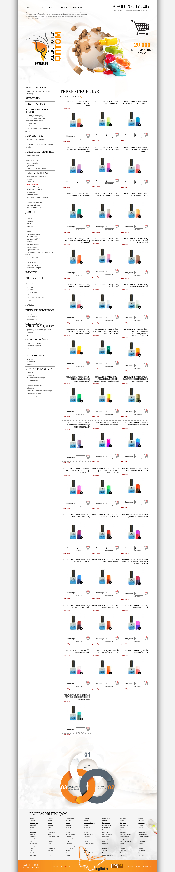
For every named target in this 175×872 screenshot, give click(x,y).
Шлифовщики (32, 319)
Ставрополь (51, 848)
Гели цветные (34, 135)
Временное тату (35, 104)
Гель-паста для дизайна (35, 142)
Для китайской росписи (35, 297)
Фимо (29, 231)
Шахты (86, 855)
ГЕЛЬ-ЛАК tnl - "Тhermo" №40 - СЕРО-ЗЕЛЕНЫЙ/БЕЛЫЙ (136, 285)
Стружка (30, 221)
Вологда (50, 825)
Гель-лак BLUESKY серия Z (36, 187)
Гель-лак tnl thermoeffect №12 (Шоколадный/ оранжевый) (134, 470)
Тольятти (50, 850)
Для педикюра (32, 316)
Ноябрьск (123, 839)
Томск (68, 850)
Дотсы (29, 300)
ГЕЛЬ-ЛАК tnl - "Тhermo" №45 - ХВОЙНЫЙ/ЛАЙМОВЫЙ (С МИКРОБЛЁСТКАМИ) (78, 379)
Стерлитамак (70, 848)
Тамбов (140, 848)
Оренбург (51, 841)
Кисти (29, 283)
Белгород (68, 820)
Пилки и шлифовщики (39, 310)
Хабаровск (69, 853)
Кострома (141, 829)
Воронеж (68, 825)
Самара (50, 846)
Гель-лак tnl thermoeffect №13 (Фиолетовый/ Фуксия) (76, 516)
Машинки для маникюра (36, 378)
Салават (140, 843)
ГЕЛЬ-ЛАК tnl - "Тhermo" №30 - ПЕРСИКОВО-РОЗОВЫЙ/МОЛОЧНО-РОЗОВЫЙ (135, 150)
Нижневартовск (124, 836)
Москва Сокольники (126, 834)
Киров (68, 829)
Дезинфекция (32, 123)
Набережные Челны (53, 836)
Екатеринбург (124, 825)
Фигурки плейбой (33, 239)
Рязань (122, 843)
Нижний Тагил (34, 839)
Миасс (50, 834)
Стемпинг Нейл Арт (37, 339)
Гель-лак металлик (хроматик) (38, 197)
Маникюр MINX (32, 236)
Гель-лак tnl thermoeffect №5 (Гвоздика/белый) (77, 651)
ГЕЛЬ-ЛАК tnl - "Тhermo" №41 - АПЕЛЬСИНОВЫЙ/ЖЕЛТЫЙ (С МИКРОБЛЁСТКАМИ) (78, 331)
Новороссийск (70, 839)
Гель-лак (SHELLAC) (36, 173)
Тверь (31, 850)
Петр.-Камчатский (125, 841)
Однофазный (31, 166)
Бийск (122, 820)
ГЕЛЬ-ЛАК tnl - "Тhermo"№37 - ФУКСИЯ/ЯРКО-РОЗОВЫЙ (107, 424)
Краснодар (33, 832)
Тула (85, 850)
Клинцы (104, 829)
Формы (29, 364)
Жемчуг (29, 242)
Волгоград (141, 823)
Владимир (123, 823)
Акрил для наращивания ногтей (38, 91)
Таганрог (123, 848)
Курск (86, 832)
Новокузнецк (52, 839)
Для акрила (31, 287)
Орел (31, 841)
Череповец (33, 855)
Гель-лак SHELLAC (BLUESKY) (36, 176)
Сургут (86, 848)
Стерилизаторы (32, 380)
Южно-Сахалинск (107, 855)
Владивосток (106, 823)
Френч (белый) (32, 163)
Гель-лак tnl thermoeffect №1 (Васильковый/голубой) (135, 424)
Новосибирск (88, 839)
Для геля (30, 290)
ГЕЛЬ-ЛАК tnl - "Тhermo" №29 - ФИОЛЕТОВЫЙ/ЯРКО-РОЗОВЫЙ (107, 149)
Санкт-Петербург (71, 846)
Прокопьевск (33, 843)
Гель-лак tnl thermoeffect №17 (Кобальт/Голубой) (76, 560)
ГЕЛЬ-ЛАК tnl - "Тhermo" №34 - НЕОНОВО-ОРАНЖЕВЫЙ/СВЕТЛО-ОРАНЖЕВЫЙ (77, 240)
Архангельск (106, 818)
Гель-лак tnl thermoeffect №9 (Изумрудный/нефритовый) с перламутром (77, 697)
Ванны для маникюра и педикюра (39, 391)
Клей (28, 126)
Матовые (30, 359)
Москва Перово (88, 834)
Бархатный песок (33, 249)
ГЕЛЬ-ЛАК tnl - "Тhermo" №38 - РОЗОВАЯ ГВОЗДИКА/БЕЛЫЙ (78, 285)
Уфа (49, 853)
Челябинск (141, 853)
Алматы (50, 818)
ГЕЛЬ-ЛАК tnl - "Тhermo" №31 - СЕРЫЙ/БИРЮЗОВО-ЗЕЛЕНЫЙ (78, 194)
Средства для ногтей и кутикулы (39, 330)
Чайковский (105, 853)
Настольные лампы (34, 393)
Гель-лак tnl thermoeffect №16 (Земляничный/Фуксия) (134, 516)
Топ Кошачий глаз (33, 205)
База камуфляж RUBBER (35, 202)
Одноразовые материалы (36, 335)
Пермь (104, 841)
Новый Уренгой (106, 839)
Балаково (32, 820)
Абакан (32, 818)
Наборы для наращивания (36, 168)
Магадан (123, 832)
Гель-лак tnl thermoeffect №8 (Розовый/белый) (135, 651)
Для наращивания (33, 314)
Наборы (29, 179)
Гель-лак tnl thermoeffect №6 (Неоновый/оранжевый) (106, 651)
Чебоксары (123, 853)
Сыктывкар (105, 848)
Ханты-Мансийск (89, 853)
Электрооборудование (39, 369)
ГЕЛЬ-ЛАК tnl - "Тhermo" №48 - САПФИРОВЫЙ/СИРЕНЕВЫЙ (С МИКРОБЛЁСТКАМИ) (78, 425)
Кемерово (32, 829)
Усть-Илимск (33, 853)
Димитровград (106, 825)
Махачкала (33, 834)
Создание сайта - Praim (61, 866)
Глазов (86, 825)
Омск (140, 839)
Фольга (29, 224)
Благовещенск (34, 823)
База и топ (30, 182)
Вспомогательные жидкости (36, 110)
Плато (29, 348)
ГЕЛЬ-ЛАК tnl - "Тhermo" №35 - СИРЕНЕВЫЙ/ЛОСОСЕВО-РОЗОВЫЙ (105, 239)
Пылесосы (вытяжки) (35, 383)
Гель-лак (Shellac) (72, 97)
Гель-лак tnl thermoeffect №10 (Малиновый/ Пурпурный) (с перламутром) (76, 471)
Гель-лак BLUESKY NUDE (35, 208)
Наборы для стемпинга (35, 343)
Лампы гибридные (33, 396)
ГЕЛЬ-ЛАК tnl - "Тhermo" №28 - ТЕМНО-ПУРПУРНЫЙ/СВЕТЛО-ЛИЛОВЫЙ (78, 150)
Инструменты (34, 278)
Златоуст (141, 825)
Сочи (31, 848)
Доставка (52, 7)
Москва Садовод (107, 834)
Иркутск (68, 827)
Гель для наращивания (39, 151)
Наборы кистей (32, 295)
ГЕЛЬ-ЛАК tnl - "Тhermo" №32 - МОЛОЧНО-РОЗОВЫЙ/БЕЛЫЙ (107, 194)
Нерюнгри (87, 836)
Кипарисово (51, 829)
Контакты (77, 7)
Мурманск (33, 836)
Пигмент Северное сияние (36, 260)
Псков (50, 843)
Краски (29, 304)
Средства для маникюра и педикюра (39, 325)
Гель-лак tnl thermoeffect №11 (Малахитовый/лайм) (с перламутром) (105, 471)
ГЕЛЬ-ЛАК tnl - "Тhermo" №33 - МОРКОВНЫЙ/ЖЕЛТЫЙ (136, 194)
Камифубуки (31, 262)
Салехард (32, 846)
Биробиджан (142, 820)
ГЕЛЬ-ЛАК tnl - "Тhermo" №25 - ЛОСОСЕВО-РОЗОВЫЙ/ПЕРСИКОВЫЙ (78, 104)
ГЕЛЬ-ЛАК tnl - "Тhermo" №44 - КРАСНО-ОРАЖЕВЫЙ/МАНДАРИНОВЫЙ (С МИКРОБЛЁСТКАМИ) (136, 332)
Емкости (31, 272)
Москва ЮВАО (142, 834)
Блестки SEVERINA (33, 216)
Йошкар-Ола (106, 827)
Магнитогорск (142, 832)
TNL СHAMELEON (32, 200)
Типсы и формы (35, 355)
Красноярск (51, 832)
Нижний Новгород (143, 836)
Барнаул (50, 820)
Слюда (29, 229)
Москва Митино (70, 834)
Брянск (68, 823)
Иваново (32, 827)
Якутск (122, 855)
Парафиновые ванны (34, 385)
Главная (29, 7)
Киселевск (87, 829)
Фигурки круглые (33, 244)
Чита (49, 855)
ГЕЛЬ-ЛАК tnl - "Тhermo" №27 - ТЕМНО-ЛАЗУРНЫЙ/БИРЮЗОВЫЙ (135, 103)
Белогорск (87, 820)
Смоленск (141, 846)
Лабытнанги (105, 832)
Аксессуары (32, 98)
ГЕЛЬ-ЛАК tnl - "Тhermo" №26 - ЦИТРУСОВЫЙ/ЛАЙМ (107, 103)
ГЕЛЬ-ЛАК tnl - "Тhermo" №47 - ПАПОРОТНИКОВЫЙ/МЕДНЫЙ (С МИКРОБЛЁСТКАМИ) (135, 379)
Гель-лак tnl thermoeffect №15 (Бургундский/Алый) (105, 516)
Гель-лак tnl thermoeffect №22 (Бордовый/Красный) (76, 606)
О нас (40, 7)
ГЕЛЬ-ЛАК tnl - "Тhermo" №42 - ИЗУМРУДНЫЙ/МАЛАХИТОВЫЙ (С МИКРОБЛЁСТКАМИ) (106, 331)
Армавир (86, 818)
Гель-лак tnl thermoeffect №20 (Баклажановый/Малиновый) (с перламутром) (134, 561)
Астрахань (123, 818)
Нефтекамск (105, 836)
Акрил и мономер (36, 87)
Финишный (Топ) (33, 155)
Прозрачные (31, 362)
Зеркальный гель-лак (34, 189)
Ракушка (30, 226)
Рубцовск (105, 843)
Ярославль (141, 855)
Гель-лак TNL (31, 192)
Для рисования (32, 292)
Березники (105, 820)
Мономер (30, 94)
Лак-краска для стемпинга (36, 351)
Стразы (29, 218)
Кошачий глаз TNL (33, 195)
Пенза (86, 841)
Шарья (68, 855)
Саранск (86, 846)
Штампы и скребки (34, 346)
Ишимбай (87, 827)
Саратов (104, 846)
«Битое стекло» (32, 257)
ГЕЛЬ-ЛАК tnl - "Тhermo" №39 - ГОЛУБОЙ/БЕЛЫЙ (107, 285)
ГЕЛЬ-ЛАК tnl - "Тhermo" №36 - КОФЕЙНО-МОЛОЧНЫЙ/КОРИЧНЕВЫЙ (136, 240)
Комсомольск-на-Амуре (127, 829)
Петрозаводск (142, 841)
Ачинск (140, 818)
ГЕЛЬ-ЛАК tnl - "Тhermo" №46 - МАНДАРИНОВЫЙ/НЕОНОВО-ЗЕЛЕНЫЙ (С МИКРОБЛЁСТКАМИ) (106, 379)
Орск (67, 841)
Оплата (64, 7)
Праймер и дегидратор (35, 115)
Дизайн (30, 212)
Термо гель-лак (32, 184)
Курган (68, 832)
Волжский (33, 825)
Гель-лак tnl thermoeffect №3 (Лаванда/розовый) (135, 606)
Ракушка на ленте (33, 234)
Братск (50, 823)
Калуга (140, 827)
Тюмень (104, 850)
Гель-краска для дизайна (36, 139)
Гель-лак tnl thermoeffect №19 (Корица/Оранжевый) (105, 560)
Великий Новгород (89, 823)
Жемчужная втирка (34, 268)
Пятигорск (69, 843)
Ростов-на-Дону (89, 843)
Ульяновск (141, 850)
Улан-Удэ (123, 850)
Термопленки (32, 247)
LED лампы (30, 388)
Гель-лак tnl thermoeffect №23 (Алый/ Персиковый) (105, 606)
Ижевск (50, 827)
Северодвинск (124, 846)
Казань (122, 827)
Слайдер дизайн (32, 265)
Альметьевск (70, 818)
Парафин (30, 332)
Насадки (30, 372)
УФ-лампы (30, 375)
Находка (68, 836)
